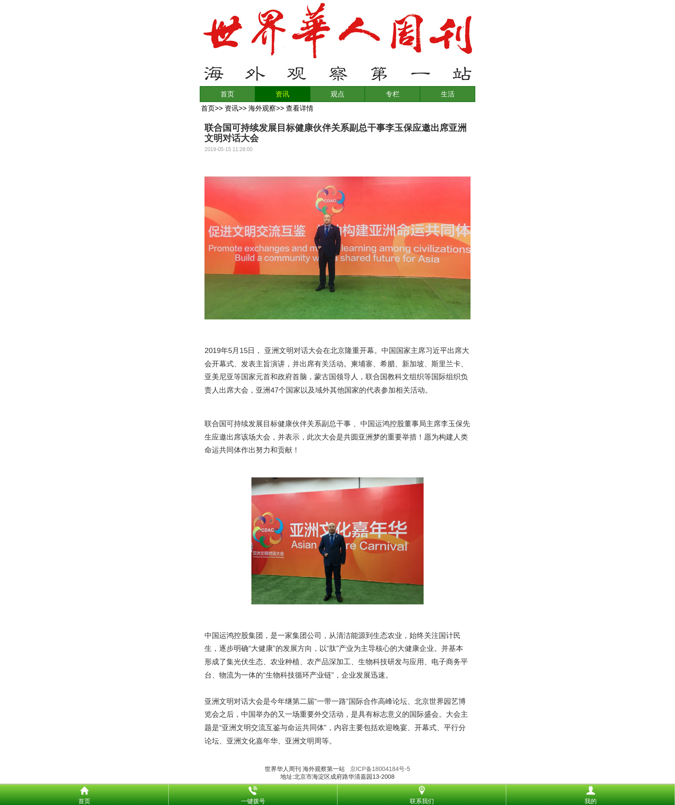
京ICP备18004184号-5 (380, 768)
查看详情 (299, 108)
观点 (337, 94)
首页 (227, 94)
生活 (448, 94)
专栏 (392, 94)
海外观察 (262, 108)
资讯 (282, 94)
